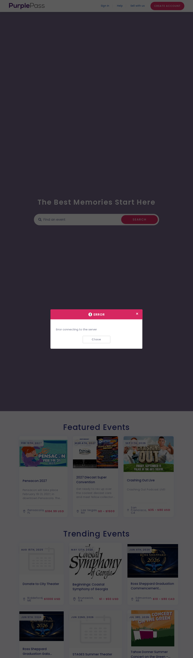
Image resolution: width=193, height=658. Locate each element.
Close (96, 339)
